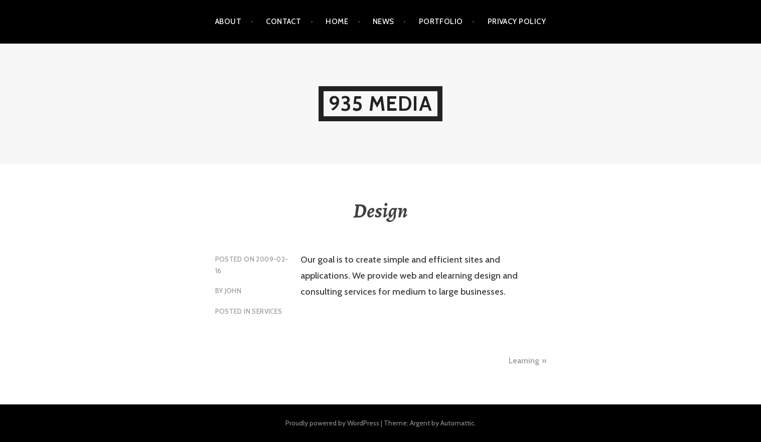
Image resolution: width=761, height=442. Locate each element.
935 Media (380, 103)
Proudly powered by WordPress (332, 422)
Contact (283, 21)
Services (267, 311)
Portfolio (441, 21)
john (233, 291)
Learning (524, 360)
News (383, 21)
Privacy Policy (517, 21)
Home (337, 21)
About (228, 21)
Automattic (457, 422)
